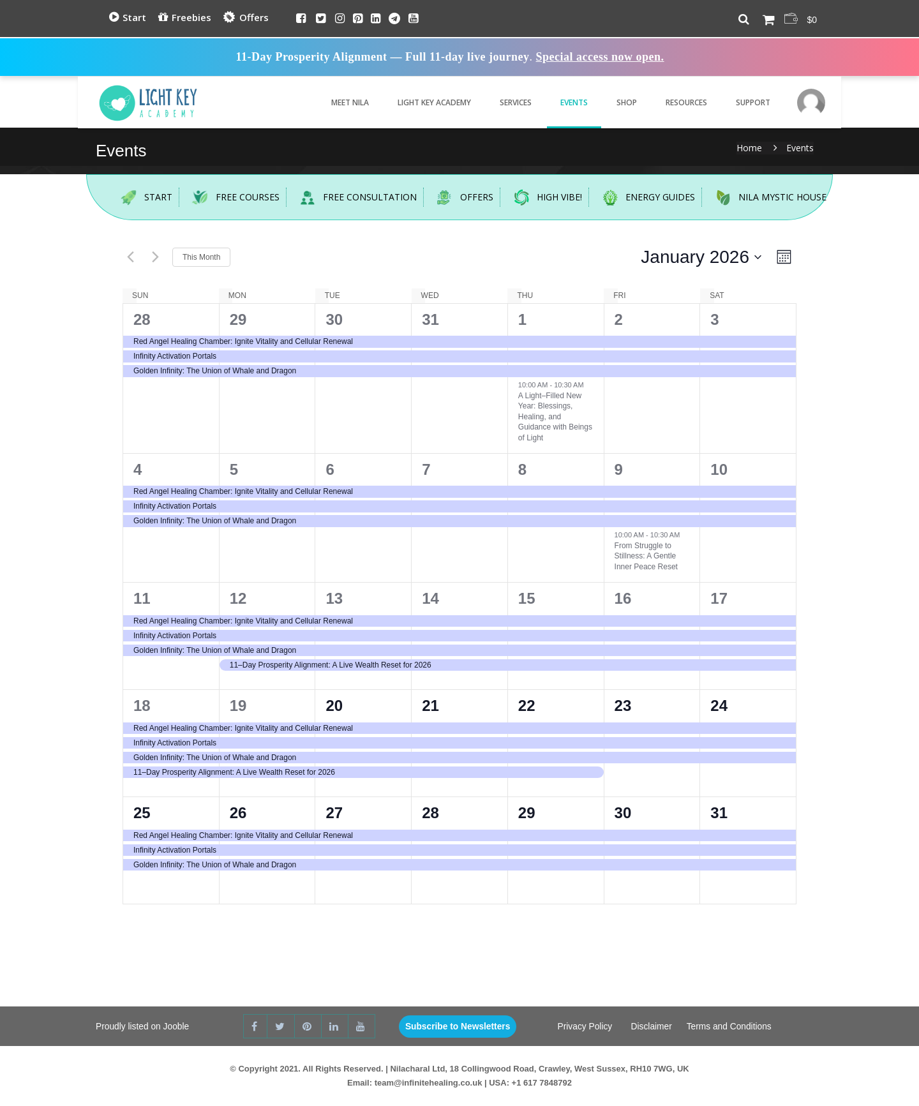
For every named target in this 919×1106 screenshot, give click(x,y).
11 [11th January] (142, 598)
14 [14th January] (430, 598)
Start (127, 17)
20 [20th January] (334, 705)
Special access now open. (600, 56)
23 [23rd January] (623, 705)
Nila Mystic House (765, 197)
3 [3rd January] (714, 319)
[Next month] (155, 257)
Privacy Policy (584, 1027)
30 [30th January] (623, 812)
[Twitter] (320, 20)
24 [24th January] (719, 705)
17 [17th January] (719, 598)
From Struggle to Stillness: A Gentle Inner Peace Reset (646, 556)
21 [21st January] (430, 705)
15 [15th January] (526, 598)
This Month (201, 257)
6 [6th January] (329, 469)
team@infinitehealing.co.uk (428, 1082)
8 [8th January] (522, 469)
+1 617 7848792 (542, 1082)
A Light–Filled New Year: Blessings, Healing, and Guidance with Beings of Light (555, 416)
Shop (618, 101)
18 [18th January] (142, 705)
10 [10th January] (719, 469)
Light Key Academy (426, 101)
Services (507, 101)
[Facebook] (301, 20)
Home (749, 148)
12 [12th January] (238, 598)
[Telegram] (394, 20)
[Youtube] (413, 20)
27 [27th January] (334, 812)
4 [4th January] (137, 469)
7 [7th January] (426, 469)
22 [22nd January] (526, 705)
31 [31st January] (719, 812)
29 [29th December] (238, 319)
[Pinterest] (357, 20)
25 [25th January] (142, 812)
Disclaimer (650, 1027)
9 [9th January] (619, 469)
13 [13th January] (334, 598)
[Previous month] (130, 257)
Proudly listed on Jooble (143, 1027)
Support (745, 101)
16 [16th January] (623, 598)
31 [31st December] (430, 319)
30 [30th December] (334, 319)
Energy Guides (642, 197)
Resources (678, 101)
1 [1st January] (522, 319)
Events (565, 101)
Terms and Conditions (730, 1027)
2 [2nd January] (619, 319)
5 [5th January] (234, 469)
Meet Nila (342, 101)
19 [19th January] (238, 705)
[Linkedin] (375, 20)
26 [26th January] (238, 812)
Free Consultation (352, 197)
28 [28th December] (142, 319)
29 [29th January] (526, 812)
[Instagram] (340, 20)
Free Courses (231, 198)
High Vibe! (541, 197)
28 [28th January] (430, 812)
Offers (245, 18)
